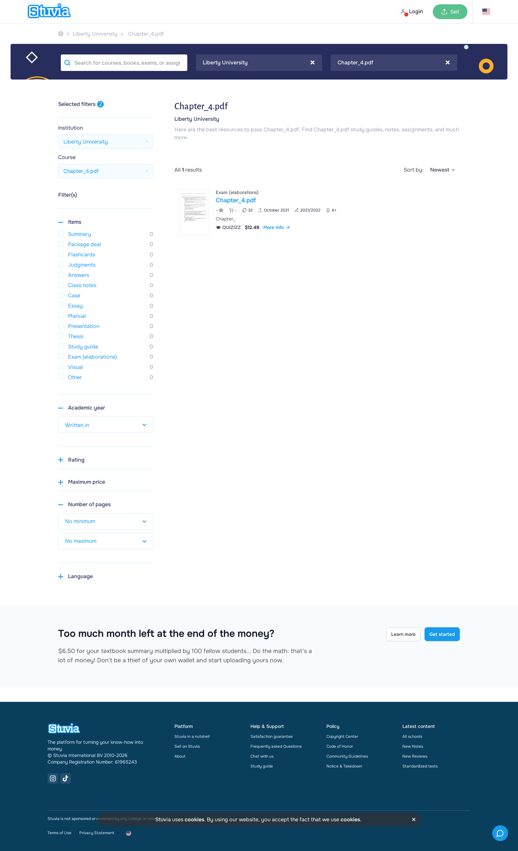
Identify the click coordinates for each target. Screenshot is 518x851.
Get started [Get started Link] (442, 634)
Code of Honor (339, 746)
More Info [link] (276, 227)
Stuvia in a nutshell (192, 736)
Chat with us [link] (262, 756)
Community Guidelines (347, 756)
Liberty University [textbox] (259, 62)
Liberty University (196, 118)
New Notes (412, 746)
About (179, 756)
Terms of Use (59, 832)
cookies (194, 819)
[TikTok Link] (65, 778)
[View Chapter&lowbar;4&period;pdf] (317, 212)
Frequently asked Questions (276, 746)
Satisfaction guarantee (271, 736)
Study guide (261, 766)
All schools (412, 736)
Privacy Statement (96, 832)
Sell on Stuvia (187, 746)
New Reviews (414, 756)
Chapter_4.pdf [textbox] (394, 62)
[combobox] (259, 62)
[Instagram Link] (53, 778)
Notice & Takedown (344, 766)
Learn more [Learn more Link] (403, 634)
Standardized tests (420, 766)
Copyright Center (342, 736)
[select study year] (105, 424)
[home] (49, 11)
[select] (443, 170)
